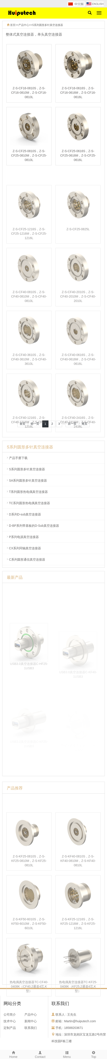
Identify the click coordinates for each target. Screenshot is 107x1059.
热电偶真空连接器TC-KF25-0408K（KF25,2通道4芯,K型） (78, 1004)
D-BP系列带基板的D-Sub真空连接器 (34, 525)
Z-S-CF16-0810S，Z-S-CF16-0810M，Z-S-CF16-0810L (29, 94)
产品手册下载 (18, 458)
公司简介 (10, 1014)
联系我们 (30, 1028)
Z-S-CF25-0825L (78, 247)
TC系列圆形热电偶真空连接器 (29, 503)
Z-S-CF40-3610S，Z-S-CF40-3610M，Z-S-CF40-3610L (29, 377)
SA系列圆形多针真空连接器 (28, 480)
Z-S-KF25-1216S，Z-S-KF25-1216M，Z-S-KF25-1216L (78, 941)
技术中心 (10, 1021)
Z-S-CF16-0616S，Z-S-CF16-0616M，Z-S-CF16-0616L (78, 94)
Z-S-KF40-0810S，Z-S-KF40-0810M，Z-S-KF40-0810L (78, 878)
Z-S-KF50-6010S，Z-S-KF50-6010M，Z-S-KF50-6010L (28, 941)
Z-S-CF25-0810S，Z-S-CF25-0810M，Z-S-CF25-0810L (29, 157)
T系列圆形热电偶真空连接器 (28, 492)
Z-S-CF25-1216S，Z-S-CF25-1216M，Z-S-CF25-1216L (29, 251)
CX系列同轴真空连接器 (25, 548)
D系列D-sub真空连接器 (25, 514)
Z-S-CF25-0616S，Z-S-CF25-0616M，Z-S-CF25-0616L (78, 157)
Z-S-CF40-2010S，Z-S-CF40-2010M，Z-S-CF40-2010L (78, 314)
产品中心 (23, 25)
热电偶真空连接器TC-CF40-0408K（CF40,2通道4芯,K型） (29, 1004)
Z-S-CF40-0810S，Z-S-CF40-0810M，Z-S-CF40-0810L (29, 314)
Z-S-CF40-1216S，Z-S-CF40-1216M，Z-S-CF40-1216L (29, 440)
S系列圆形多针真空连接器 (47, 25)
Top (93, 1054)
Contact (40, 1054)
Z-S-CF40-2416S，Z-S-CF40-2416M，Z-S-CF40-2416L (78, 440)
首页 (12, 25)
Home (13, 1054)
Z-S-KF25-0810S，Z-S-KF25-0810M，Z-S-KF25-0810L (28, 878)
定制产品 (10, 1028)
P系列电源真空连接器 (24, 537)
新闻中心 (30, 1021)
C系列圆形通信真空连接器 (27, 559)
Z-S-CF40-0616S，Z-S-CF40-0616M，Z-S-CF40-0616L (78, 377)
